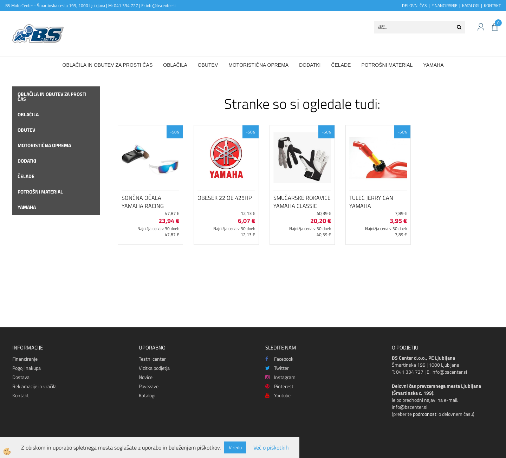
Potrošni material (387, 65)
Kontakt (20, 395)
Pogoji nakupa (26, 368)
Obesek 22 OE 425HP (224, 198)
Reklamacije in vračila (34, 386)
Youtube (278, 395)
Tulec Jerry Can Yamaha (371, 202)
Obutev (208, 65)
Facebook (279, 358)
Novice (146, 377)
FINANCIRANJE (445, 5)
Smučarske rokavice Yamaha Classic (302, 202)
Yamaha (433, 65)
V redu (235, 447)
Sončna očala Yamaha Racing (143, 202)
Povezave (148, 386)
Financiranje (25, 358)
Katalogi (147, 395)
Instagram (280, 377)
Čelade (341, 65)
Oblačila (175, 65)
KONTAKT (492, 5)
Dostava (21, 377)
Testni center (152, 358)
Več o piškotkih (271, 448)
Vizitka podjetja (154, 368)
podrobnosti (425, 414)
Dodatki (309, 65)
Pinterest (279, 386)
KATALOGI (470, 5)
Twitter (277, 368)
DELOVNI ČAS (414, 5)
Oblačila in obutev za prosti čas (108, 65)
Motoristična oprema (258, 65)
